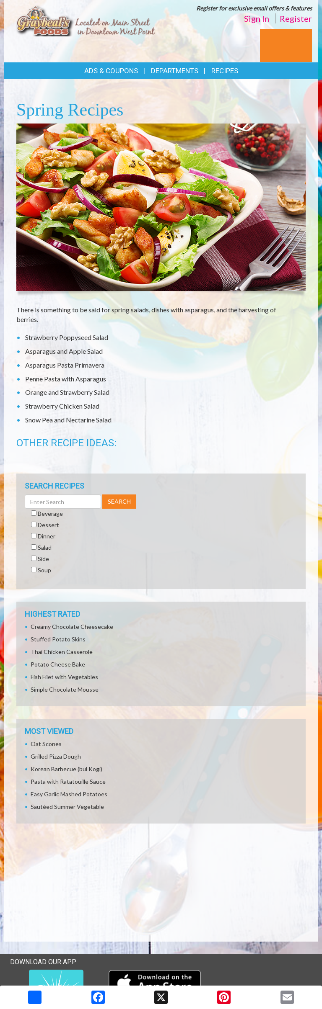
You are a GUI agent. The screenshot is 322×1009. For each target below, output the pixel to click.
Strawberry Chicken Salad (62, 406)
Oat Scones (46, 743)
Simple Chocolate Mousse (65, 689)
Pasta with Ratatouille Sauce (68, 781)
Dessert (48, 524)
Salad (45, 547)
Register (296, 18)
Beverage (50, 513)
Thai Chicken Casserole (62, 651)
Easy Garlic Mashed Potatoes (69, 794)
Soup (44, 570)
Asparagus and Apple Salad (64, 351)
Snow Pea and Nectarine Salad (68, 420)
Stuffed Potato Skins (58, 639)
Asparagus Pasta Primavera (64, 365)
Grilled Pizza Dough (56, 756)
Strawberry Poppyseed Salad (66, 337)
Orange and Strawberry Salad (67, 392)
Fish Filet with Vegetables (64, 676)
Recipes (224, 71)
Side (43, 558)
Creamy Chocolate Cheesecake (72, 626)
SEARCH (119, 501)
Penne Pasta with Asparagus (65, 379)
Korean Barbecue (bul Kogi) (66, 768)
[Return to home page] (85, 19)
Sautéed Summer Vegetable (67, 806)
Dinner (46, 536)
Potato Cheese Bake (58, 664)
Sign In (256, 18)
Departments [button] (174, 71)
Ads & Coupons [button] (111, 71)
